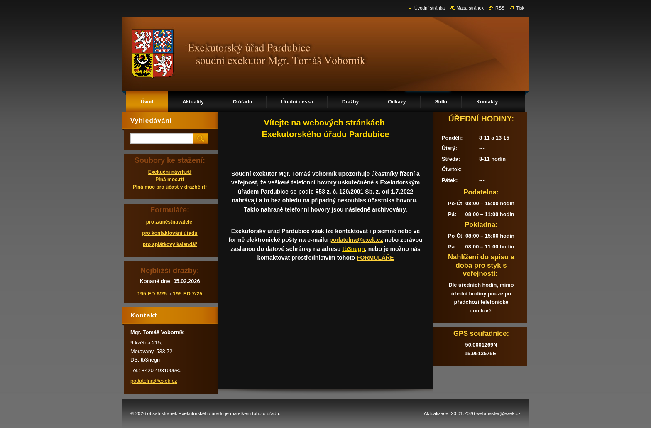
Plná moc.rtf (169, 179)
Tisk (520, 7)
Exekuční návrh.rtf (170, 172)
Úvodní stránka (429, 7)
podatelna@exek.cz (356, 239)
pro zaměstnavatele (169, 222)
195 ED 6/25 (152, 293)
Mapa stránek (470, 7)
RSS (499, 7)
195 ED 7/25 (187, 293)
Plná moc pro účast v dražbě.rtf (170, 187)
